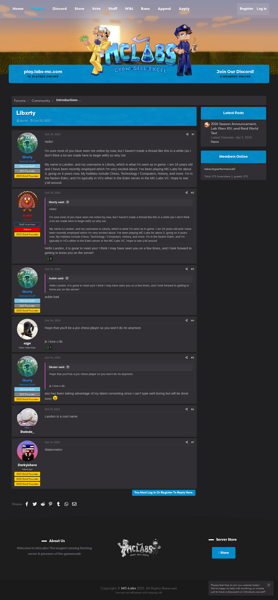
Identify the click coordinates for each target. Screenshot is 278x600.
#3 (192, 269)
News (215, 142)
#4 (192, 320)
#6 (192, 409)
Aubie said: (56, 278)
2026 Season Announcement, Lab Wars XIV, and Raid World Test (234, 128)
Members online (233, 157)
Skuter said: (57, 367)
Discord (60, 9)
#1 (193, 134)
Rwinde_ (27, 432)
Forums (38, 9)
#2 (192, 192)
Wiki (129, 9)
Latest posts (233, 113)
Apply (184, 9)
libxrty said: (57, 202)
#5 (192, 357)
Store (79, 9)
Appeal (164, 9)
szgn (27, 343)
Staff (112, 9)
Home (18, 9)
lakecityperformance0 (219, 169)
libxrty (24, 120)
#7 (192, 442)
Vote (96, 9)
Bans (145, 9)
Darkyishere (27, 465)
